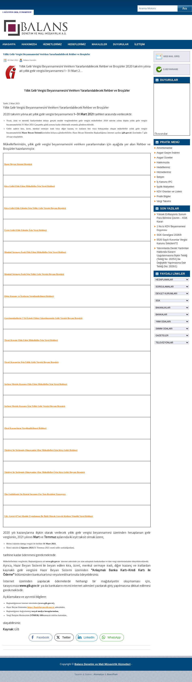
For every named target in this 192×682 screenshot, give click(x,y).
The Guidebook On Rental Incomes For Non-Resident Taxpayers (35, 494)
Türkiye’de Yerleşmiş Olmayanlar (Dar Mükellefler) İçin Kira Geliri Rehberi (40, 450)
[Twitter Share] (64, 637)
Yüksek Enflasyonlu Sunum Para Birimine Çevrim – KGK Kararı (172, 218)
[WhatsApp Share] (112, 637)
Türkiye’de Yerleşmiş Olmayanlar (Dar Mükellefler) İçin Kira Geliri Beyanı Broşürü (44, 472)
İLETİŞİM (140, 44)
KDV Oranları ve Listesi (169, 191)
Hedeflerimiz (163, 167)
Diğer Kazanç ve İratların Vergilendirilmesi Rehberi (29, 296)
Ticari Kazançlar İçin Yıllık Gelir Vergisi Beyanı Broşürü (31, 362)
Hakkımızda (163, 162)
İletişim (160, 177)
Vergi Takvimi (164, 201)
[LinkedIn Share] (87, 637)
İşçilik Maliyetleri (165, 186)
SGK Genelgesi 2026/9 (169, 235)
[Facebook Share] (40, 637)
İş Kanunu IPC (164, 181)
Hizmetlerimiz (164, 172)
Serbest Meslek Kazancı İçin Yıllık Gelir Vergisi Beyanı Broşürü (34, 406)
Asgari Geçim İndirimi (168, 152)
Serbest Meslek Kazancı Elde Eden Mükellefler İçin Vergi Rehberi (35, 384)
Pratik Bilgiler (164, 196)
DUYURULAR (121, 44)
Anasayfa (9, 44)
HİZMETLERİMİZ (52, 44)
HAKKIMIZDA (29, 44)
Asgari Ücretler (165, 157)
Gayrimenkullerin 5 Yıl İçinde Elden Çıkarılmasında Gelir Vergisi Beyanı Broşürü (43, 318)
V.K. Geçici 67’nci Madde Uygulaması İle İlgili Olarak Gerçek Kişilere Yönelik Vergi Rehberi (48, 516)
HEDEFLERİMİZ (77, 44)
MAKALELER (99, 44)
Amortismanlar (164, 148)
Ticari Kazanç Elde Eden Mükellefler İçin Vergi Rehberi (31, 340)
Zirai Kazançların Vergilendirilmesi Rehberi (25, 428)
